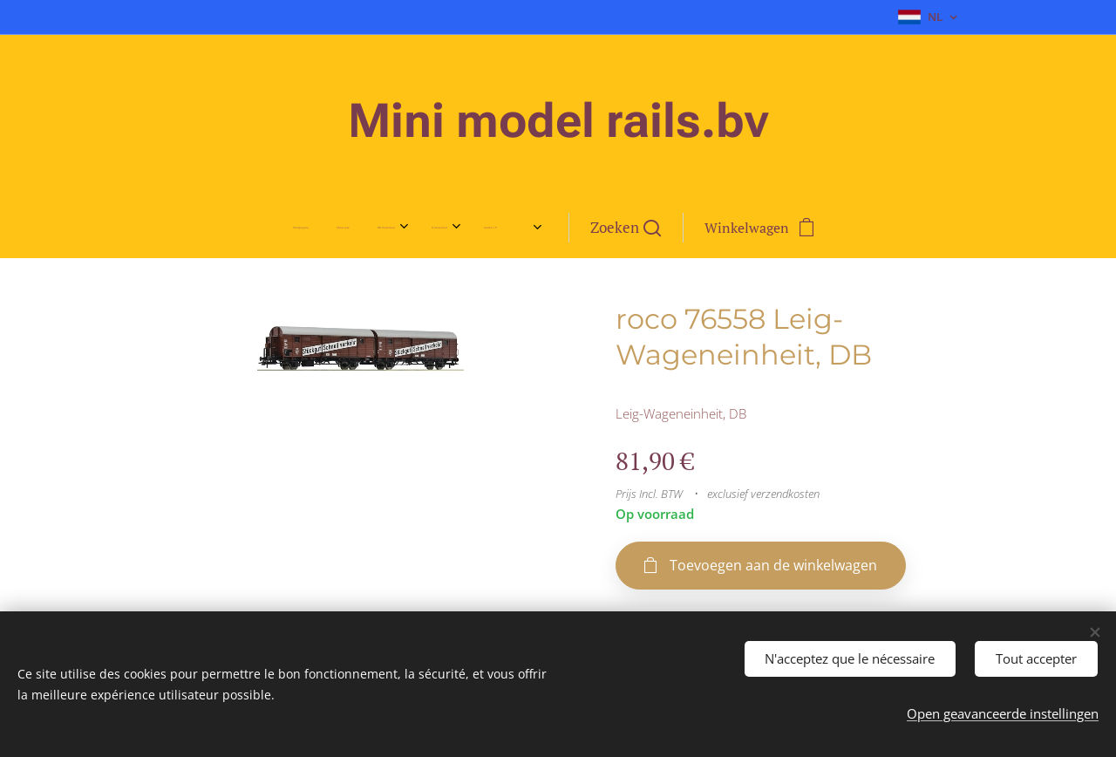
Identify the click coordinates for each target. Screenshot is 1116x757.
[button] (692, 227)
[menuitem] (234, 227)
